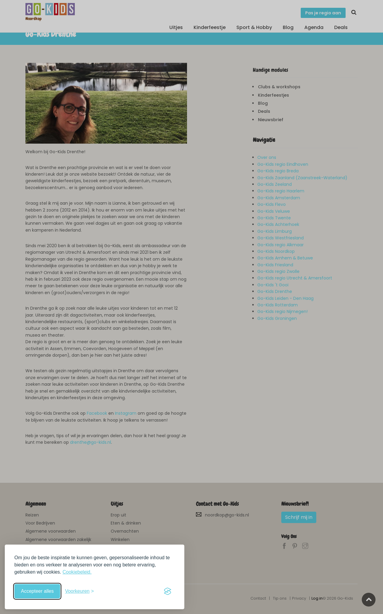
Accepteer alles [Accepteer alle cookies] (37, 591)
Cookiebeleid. (77, 572)
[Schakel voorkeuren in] (79, 591)
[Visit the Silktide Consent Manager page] (167, 591)
